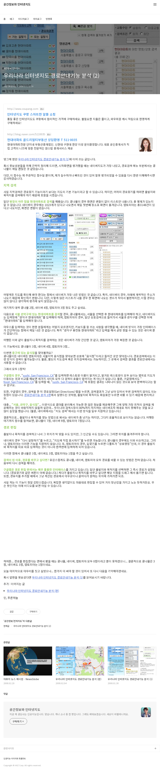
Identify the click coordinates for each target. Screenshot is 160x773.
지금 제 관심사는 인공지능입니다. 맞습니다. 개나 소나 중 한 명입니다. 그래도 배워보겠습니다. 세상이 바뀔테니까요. (69, 714)
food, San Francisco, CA (19, 381)
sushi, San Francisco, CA (38, 375)
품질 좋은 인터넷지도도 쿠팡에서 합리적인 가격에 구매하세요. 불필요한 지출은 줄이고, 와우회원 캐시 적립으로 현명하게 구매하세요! (78, 121)
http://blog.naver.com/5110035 (26, 134)
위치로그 (37, 19)
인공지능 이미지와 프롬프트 (15, 758)
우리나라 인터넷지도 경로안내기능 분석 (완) (33, 591)
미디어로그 (23, 19)
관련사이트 (9, 748)
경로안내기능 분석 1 (36, 394)
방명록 (49, 19)
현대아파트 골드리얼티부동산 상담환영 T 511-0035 (42, 140)
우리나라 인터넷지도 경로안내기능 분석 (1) (43, 159)
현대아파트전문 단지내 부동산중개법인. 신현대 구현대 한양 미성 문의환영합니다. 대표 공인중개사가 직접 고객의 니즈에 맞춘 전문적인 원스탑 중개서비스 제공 (68, 146)
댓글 (6, 693)
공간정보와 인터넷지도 (17, 4)
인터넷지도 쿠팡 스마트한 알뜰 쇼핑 (31, 114)
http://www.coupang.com (22, 108)
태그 (12, 19)
